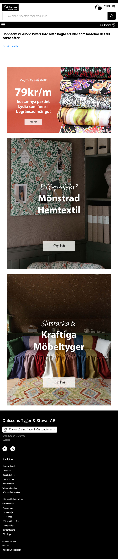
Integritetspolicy (9, 488)
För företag (7, 517)
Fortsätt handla (10, 46)
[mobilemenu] (3, 25)
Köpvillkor (6, 470)
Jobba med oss (9, 541)
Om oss (5, 545)
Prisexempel (7, 508)
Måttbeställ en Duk (10, 521)
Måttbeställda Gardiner (12, 499)
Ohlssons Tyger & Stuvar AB (29, 420)
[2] (4, 448)
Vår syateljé (7, 512)
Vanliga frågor (8, 525)
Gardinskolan (8, 503)
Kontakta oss (8, 479)
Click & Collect (8, 475)
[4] (13, 448)
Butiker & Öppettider (11, 550)
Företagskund (8, 466)
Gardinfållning (8, 530)
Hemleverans (8, 483)
